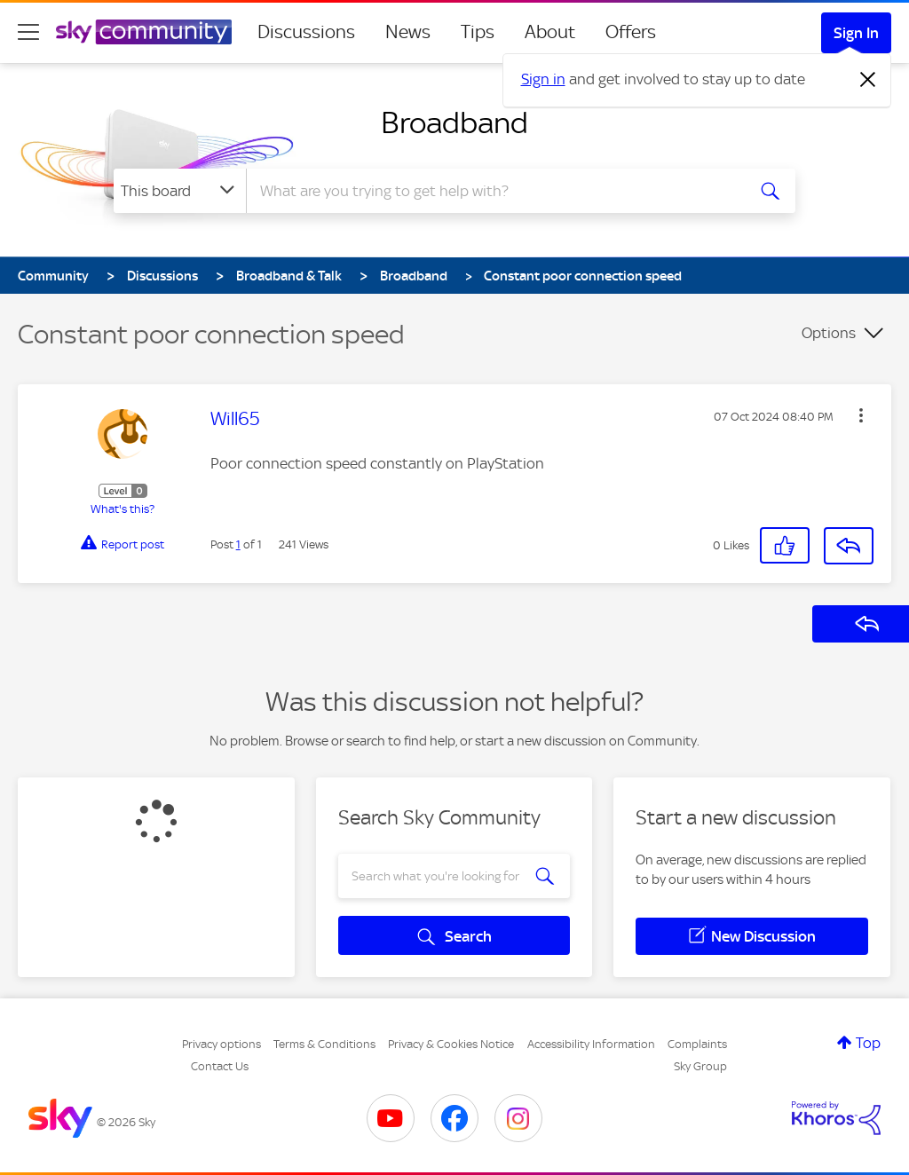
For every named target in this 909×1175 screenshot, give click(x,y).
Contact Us (220, 1066)
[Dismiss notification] (868, 80)
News (408, 32)
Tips (477, 32)
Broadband (454, 122)
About (550, 32)
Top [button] (868, 1043)
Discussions (306, 32)
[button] (861, 415)
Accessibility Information (591, 1044)
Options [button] (829, 333)
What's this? (122, 509)
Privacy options (221, 1044)
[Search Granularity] (180, 191)
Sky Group (700, 1066)
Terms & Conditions (324, 1044)
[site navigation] (28, 32)
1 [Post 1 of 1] (238, 544)
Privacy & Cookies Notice (451, 1044)
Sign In (856, 33)
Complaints (697, 1044)
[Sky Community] (144, 32)
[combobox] (493, 191)
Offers (630, 32)
